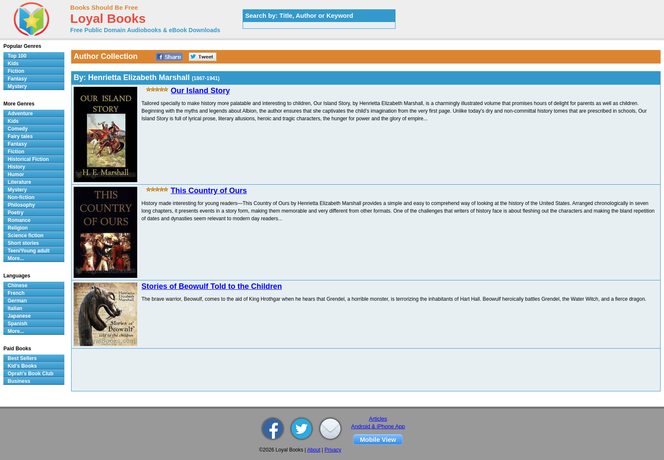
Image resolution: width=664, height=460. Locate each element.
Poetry (15, 213)
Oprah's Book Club (30, 374)
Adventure (20, 113)
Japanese (19, 316)
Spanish (18, 324)
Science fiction (26, 235)
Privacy (332, 450)
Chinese (18, 285)
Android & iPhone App (378, 426)
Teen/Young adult (29, 251)
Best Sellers (22, 358)
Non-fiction (21, 197)
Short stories (23, 243)
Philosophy (21, 205)
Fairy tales (20, 136)
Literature (19, 182)
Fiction (16, 71)
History (16, 167)
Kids (13, 64)
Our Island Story (200, 90)
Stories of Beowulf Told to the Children (211, 286)
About (313, 450)
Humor (16, 174)
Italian (15, 308)
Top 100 (17, 56)
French (16, 293)
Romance (19, 220)
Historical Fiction (28, 159)
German (17, 301)
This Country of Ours (209, 190)
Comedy (18, 129)
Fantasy (17, 79)
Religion (18, 228)
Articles (378, 419)
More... (16, 258)
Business (19, 381)
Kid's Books (22, 366)
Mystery (17, 86)
